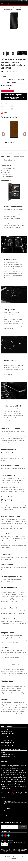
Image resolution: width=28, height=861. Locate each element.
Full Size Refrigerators (8, 9)
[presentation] (3, 134)
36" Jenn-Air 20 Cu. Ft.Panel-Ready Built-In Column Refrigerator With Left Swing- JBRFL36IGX (16, 81)
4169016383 (14, 98)
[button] (4, 153)
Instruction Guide (7, 109)
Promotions (7, 808)
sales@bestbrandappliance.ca (12, 97)
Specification (18, 156)
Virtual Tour (7, 813)
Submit (23, 827)
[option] (14, 20)
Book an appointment (9, 801)
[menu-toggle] (2, 3)
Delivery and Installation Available (14, 94)
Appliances (8, 7)
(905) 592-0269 (10, 756)
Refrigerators (16, 7)
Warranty (5, 112)
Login (5, 817)
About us (6, 803)
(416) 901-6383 (9, 733)
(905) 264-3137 (9, 744)
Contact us (6, 815)
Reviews (6, 810)
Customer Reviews (8, 160)
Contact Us (8, 91)
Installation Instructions (17, 105)
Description (5, 156)
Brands (6, 806)
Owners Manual (6, 105)
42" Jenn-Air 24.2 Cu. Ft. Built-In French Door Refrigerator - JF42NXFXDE (13, 141)
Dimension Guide (17, 109)
